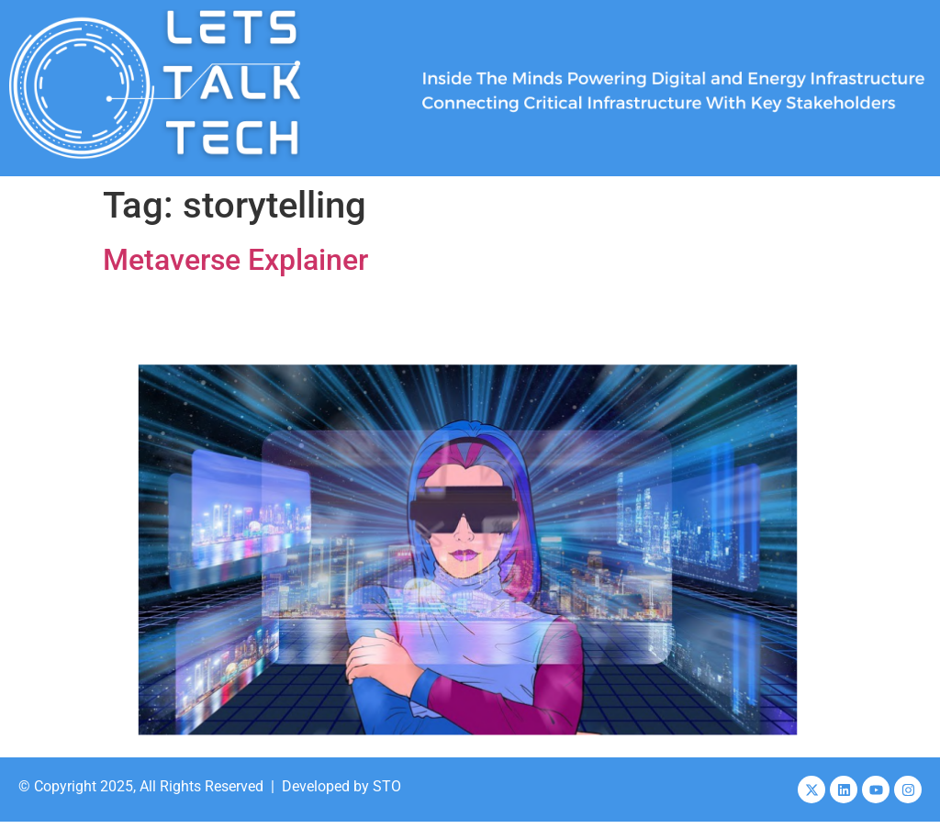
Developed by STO (341, 786)
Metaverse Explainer (235, 259)
